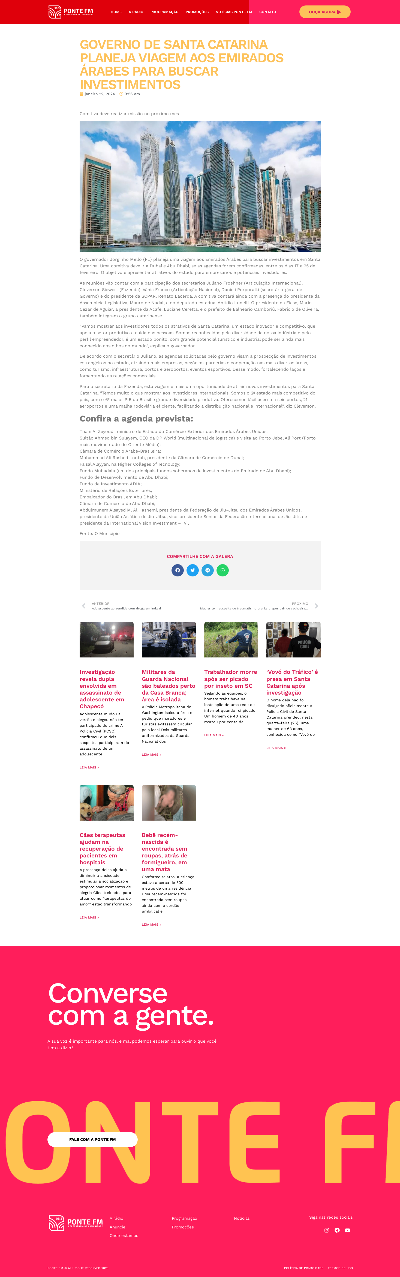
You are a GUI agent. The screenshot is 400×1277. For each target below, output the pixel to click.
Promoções (197, 12)
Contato (267, 12)
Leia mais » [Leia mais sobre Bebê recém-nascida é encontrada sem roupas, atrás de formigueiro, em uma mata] (151, 924)
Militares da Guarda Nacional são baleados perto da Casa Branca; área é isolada (169, 685)
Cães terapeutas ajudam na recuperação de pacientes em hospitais (102, 849)
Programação (165, 12)
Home (116, 12)
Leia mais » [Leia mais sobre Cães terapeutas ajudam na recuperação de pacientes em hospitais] (89, 917)
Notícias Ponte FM (234, 12)
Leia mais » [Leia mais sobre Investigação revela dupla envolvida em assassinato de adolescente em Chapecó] (89, 767)
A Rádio (136, 12)
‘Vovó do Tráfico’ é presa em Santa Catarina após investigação (292, 682)
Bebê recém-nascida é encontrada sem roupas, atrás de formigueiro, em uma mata (164, 852)
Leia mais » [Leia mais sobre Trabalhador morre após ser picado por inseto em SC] (214, 735)
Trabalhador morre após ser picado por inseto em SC (230, 678)
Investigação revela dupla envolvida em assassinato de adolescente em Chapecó (102, 689)
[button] (178, 570)
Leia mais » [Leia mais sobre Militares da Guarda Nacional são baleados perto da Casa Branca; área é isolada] (151, 754)
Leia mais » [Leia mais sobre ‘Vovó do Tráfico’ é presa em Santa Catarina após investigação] (276, 748)
